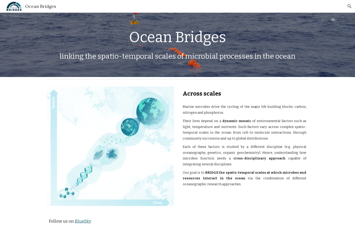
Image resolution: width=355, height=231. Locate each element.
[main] (177, 37)
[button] (349, 6)
